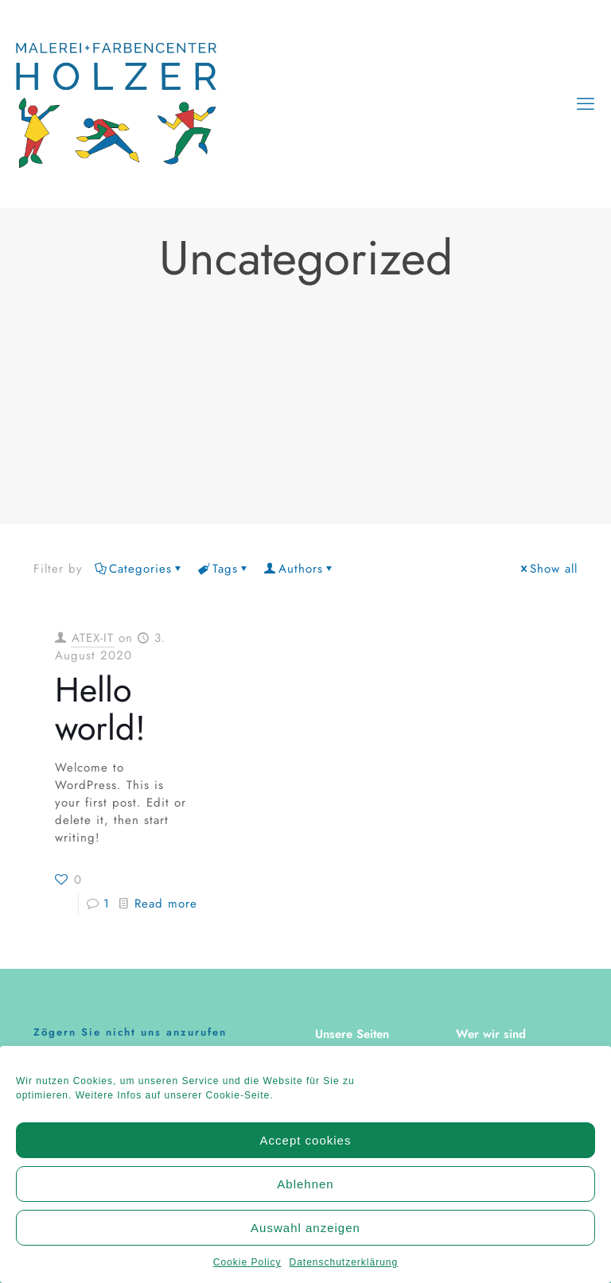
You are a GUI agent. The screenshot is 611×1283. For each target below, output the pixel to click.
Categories (139, 568)
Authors (299, 568)
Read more (165, 903)
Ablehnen (305, 1192)
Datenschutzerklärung (343, 1271)
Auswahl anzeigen (305, 1235)
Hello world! (100, 708)
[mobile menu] (585, 103)
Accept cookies (306, 1148)
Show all (548, 568)
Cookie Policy (247, 1271)
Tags (224, 568)
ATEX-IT (93, 638)
